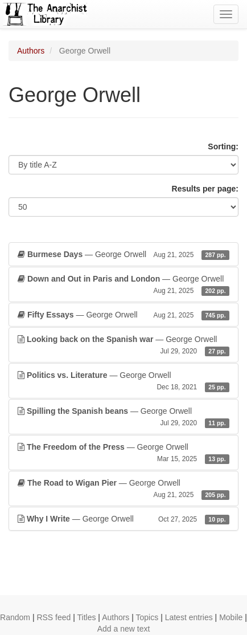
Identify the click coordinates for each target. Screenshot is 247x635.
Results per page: (205, 188)
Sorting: (223, 146)
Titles (86, 617)
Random (15, 617)
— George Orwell (123, 254)
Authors (30, 50)
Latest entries (189, 617)
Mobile (230, 617)
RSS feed (53, 617)
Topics (147, 617)
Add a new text (123, 628)
